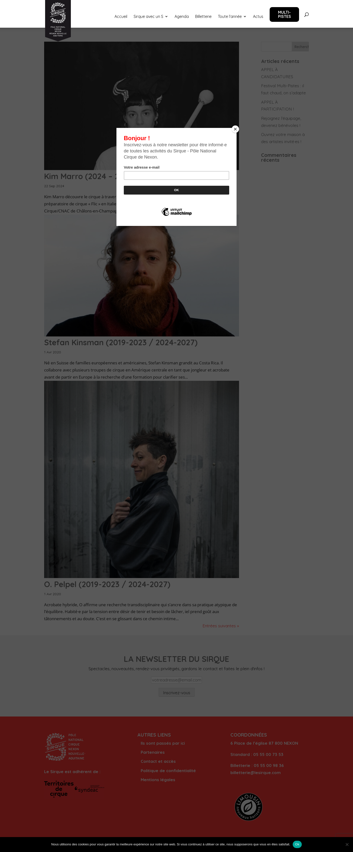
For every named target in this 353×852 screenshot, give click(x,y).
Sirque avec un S (148, 17)
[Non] (346, 844)
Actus (258, 17)
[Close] (235, 129)
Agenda (182, 17)
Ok (297, 844)
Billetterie (203, 17)
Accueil (120, 17)
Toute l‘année (230, 17)
